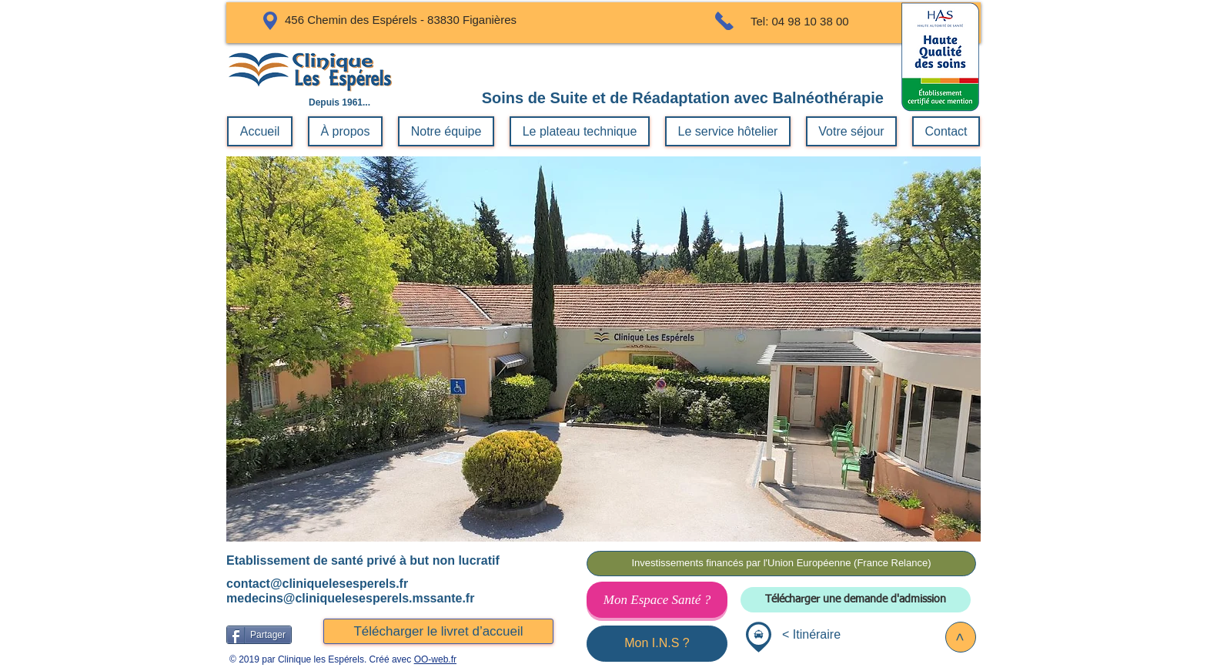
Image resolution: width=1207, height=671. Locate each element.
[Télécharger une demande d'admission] (856, 599)
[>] (960, 637)
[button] (603, 349)
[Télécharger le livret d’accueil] (438, 631)
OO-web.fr (435, 659)
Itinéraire (817, 634)
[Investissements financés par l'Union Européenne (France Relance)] (781, 563)
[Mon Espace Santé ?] (657, 600)
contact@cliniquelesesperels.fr (317, 583)
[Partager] (259, 635)
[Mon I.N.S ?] (657, 644)
